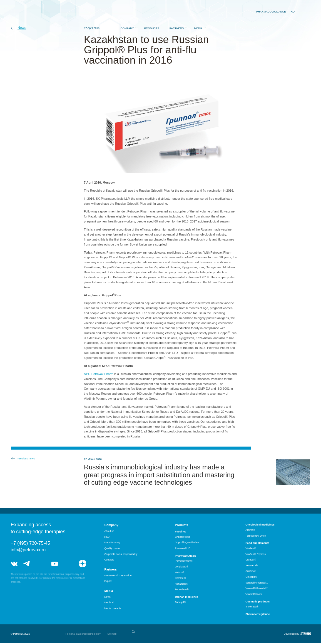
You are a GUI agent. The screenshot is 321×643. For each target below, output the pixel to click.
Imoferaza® (251, 606)
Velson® (179, 572)
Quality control (112, 548)
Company (127, 11)
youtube (54, 563)
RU (293, 11)
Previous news (26, 458)
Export (107, 581)
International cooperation (117, 575)
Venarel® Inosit (253, 594)
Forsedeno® (181, 589)
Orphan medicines (186, 596)
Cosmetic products (257, 601)
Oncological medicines (260, 524)
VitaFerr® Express (255, 554)
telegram (26, 563)
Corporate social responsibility (120, 554)
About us (109, 531)
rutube (68, 563)
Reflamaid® (181, 583)
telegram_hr (41, 563)
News (22, 28)
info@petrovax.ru (28, 549)
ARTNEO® (251, 565)
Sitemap (111, 633)
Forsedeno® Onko (255, 535)
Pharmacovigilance (257, 614)
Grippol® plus (182, 537)
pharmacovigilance (271, 11)
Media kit (109, 602)
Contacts (109, 559)
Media (198, 11)
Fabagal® (180, 602)
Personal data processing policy (83, 633)
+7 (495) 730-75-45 (30, 543)
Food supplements (257, 542)
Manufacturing (112, 542)
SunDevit (250, 571)
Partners (177, 11)
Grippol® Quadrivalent (187, 542)
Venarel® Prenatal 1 (256, 582)
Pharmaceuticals (185, 555)
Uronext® (250, 559)
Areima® (250, 530)
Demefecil (180, 578)
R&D (107, 537)
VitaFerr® (250, 548)
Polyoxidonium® (184, 560)
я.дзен (82, 563)
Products (151, 11)
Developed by (291, 633)
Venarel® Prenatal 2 (256, 588)
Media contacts (112, 608)
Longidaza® (181, 566)
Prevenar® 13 (182, 548)
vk (14, 563)
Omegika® (251, 577)
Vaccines (180, 531)
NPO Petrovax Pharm (98, 374)
